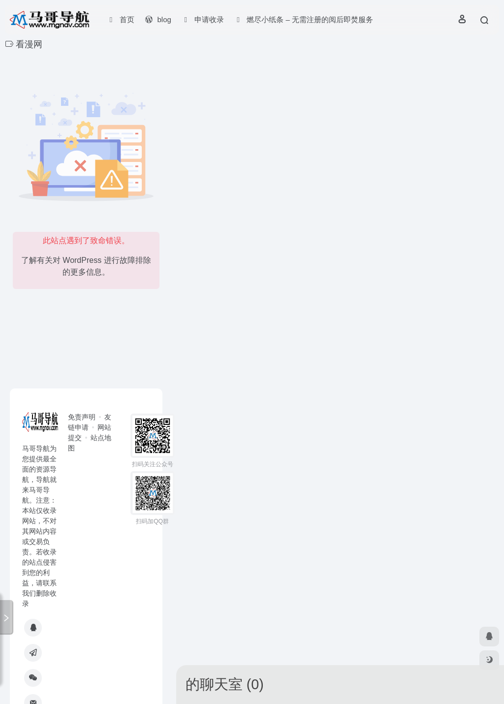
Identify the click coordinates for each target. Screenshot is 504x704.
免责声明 (81, 417)
